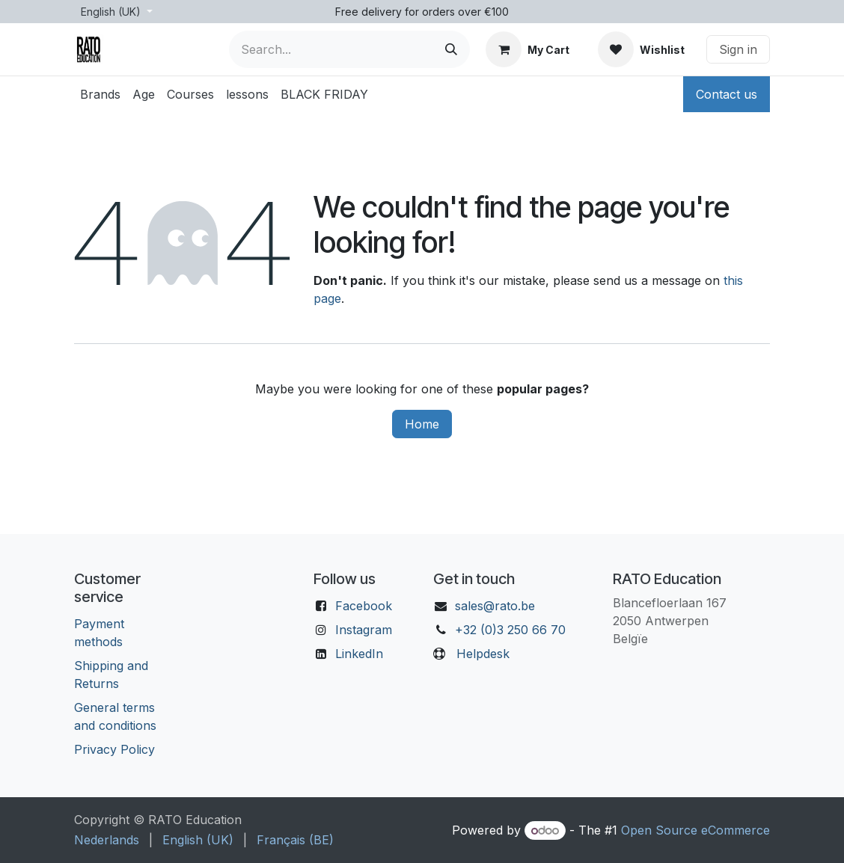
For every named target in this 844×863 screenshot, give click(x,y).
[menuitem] (100, 94)
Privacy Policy (114, 749)
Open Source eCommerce (695, 830)
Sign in (738, 49)
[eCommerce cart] (527, 49)
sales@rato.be (495, 605)
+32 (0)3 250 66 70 (510, 629)
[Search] (451, 49)
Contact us (726, 94)
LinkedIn (359, 653)
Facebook (363, 605)
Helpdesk (483, 653)
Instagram (363, 629)
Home (422, 424)
